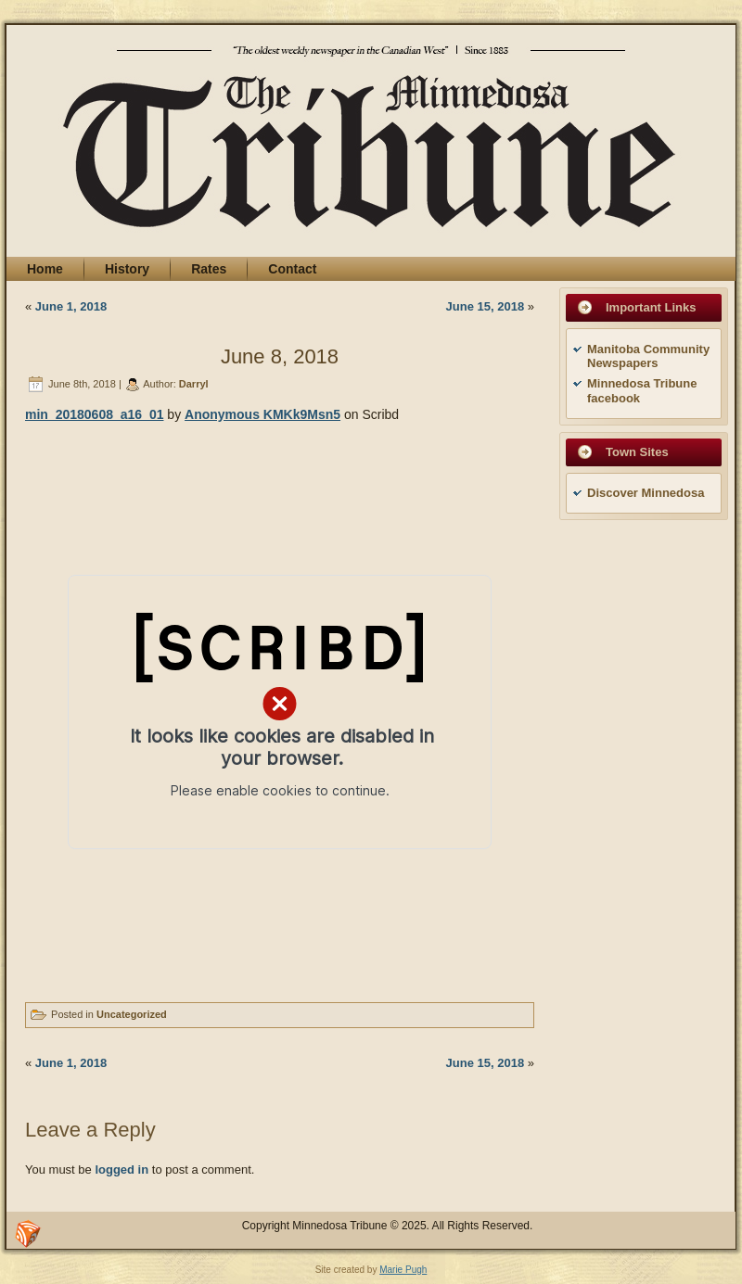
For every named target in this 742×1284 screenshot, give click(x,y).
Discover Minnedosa (645, 493)
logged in (121, 1169)
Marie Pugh (403, 1270)
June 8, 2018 (280, 356)
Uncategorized (131, 1014)
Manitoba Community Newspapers (648, 356)
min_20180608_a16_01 (94, 414)
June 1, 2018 (71, 306)
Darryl (194, 383)
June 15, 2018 (485, 306)
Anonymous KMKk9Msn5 (262, 414)
